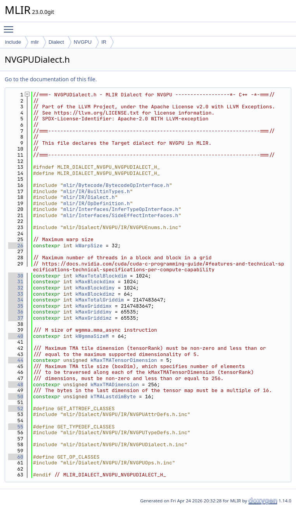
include (13, 42)
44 (15, 360)
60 (15, 457)
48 (15, 384)
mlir (35, 42)
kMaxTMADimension (114, 384)
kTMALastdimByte (113, 396)
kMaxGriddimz (93, 318)
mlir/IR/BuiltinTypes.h (96, 191)
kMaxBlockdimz (94, 294)
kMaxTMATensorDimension (123, 360)
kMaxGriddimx (93, 306)
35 (15, 306)
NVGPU (83, 42)
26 (15, 245)
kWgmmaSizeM (92, 336)
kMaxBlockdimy (94, 287)
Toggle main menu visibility (10, 26)
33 (15, 294)
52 (15, 408)
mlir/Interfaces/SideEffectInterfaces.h (120, 215)
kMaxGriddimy (93, 311)
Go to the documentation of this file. (51, 79)
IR (103, 42)
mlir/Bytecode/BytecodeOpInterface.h (116, 185)
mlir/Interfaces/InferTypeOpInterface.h (120, 209)
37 (15, 318)
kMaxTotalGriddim (99, 299)
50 (15, 396)
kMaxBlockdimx (94, 281)
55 (15, 426)
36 (15, 311)
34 (15, 299)
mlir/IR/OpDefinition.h (96, 203)
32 (15, 287)
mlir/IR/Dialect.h (89, 197)
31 (15, 281)
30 (15, 275)
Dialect (56, 42)
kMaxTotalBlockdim (101, 275)
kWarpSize (88, 245)
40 (15, 336)
